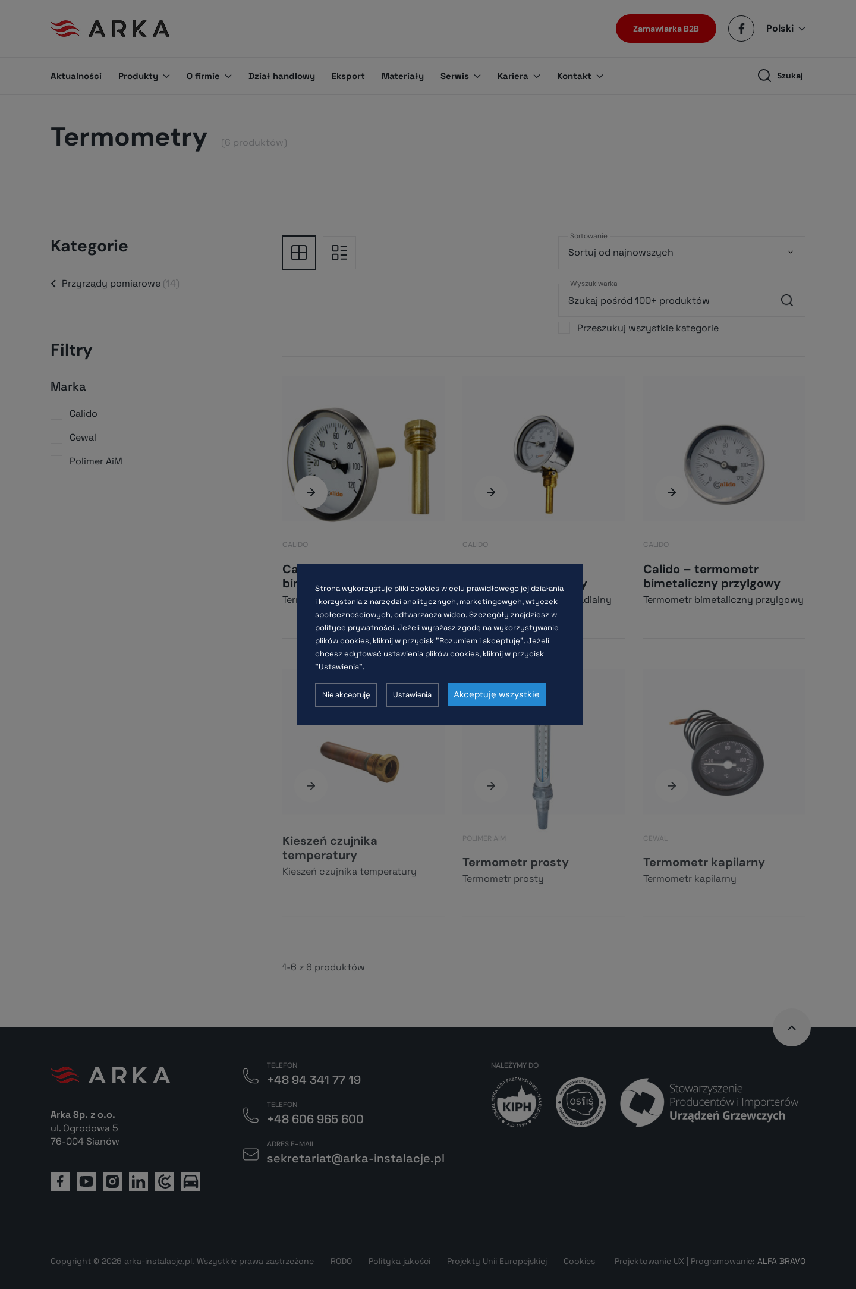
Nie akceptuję (346, 695)
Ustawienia (412, 695)
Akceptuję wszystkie (497, 694)
